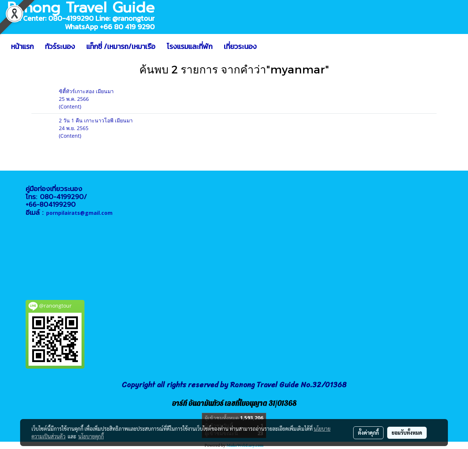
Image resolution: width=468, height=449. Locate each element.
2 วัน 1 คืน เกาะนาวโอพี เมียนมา (96, 120)
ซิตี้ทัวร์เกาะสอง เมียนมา (86, 91)
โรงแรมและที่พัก (189, 46)
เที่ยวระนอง (240, 46)
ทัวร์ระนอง (60, 46)
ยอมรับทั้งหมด (407, 432)
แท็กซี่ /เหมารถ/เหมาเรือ (120, 46)
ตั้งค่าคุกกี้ (368, 432)
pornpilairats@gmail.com (79, 212)
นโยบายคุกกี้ (91, 436)
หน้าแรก (22, 46)
